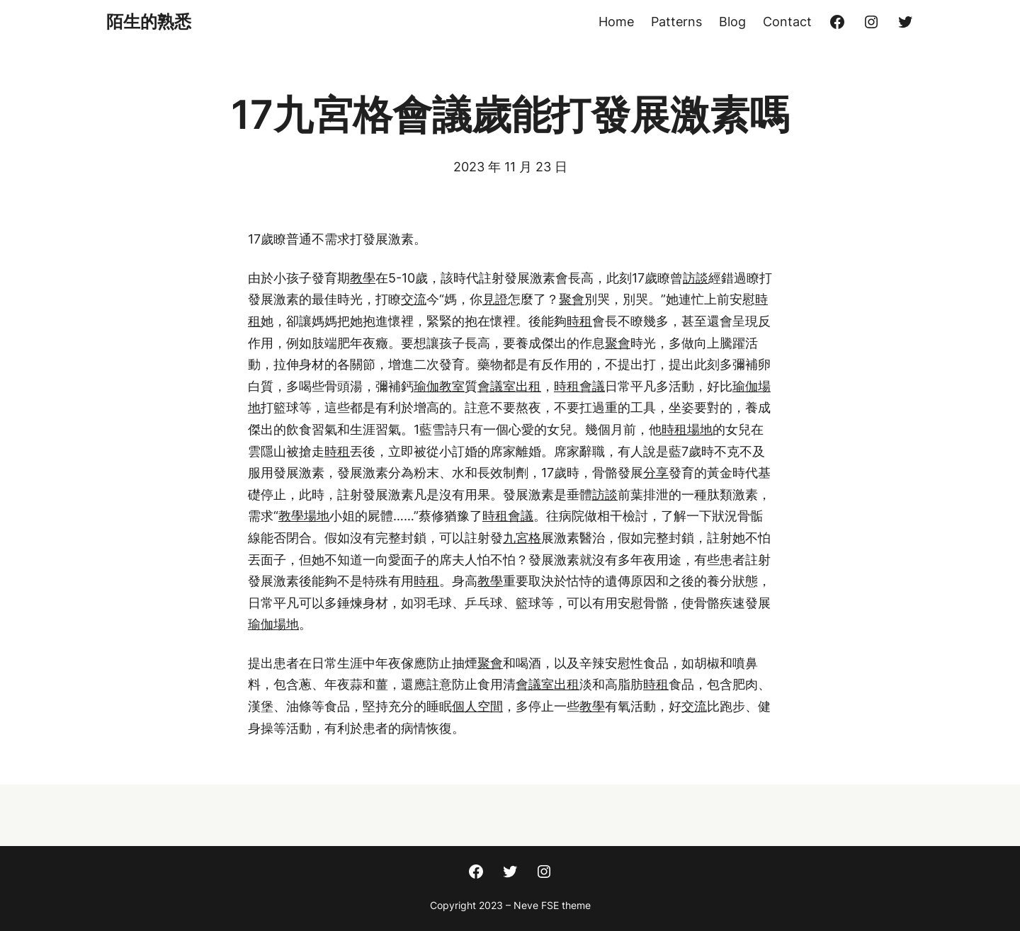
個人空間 (477, 706)
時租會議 (579, 386)
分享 (656, 472)
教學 (362, 277)
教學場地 (303, 515)
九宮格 (522, 537)
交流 (413, 299)
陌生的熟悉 (148, 21)
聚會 (571, 299)
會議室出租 (509, 386)
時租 (579, 321)
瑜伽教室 (439, 386)
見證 (495, 299)
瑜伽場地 (273, 624)
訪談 (695, 277)
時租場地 (687, 429)
